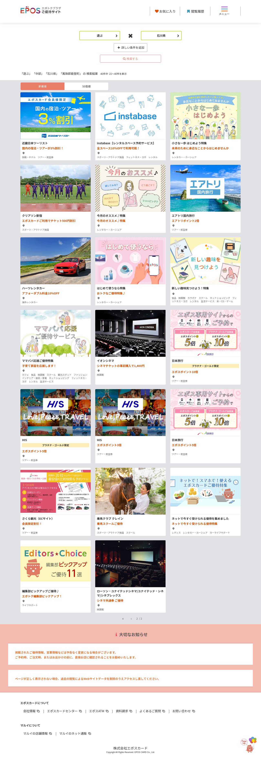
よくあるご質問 (152, 711)
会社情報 (31, 711)
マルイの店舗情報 (38, 733)
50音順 (86, 86)
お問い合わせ (184, 711)
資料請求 (124, 711)
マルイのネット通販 (75, 733)
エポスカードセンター (64, 711)
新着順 (42, 86)
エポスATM (99, 711)
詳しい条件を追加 (130, 47)
